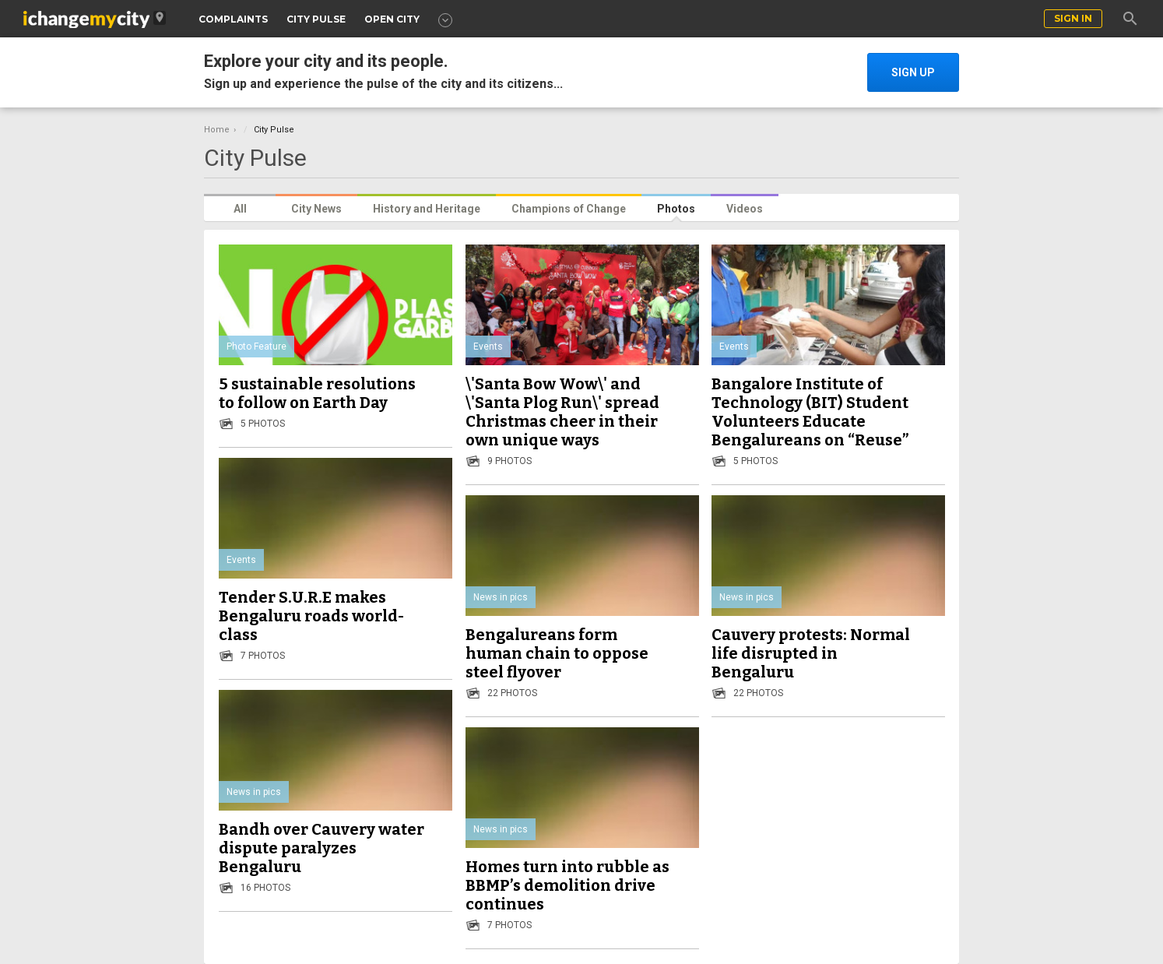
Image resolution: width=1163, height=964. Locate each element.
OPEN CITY (392, 19)
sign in (1073, 18)
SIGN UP (913, 72)
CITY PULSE (316, 19)
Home (217, 130)
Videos (744, 208)
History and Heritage (426, 208)
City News (316, 208)
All (240, 208)
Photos (676, 208)
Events (488, 346)
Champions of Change (568, 208)
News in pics (500, 597)
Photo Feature (256, 346)
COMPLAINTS (233, 19)
